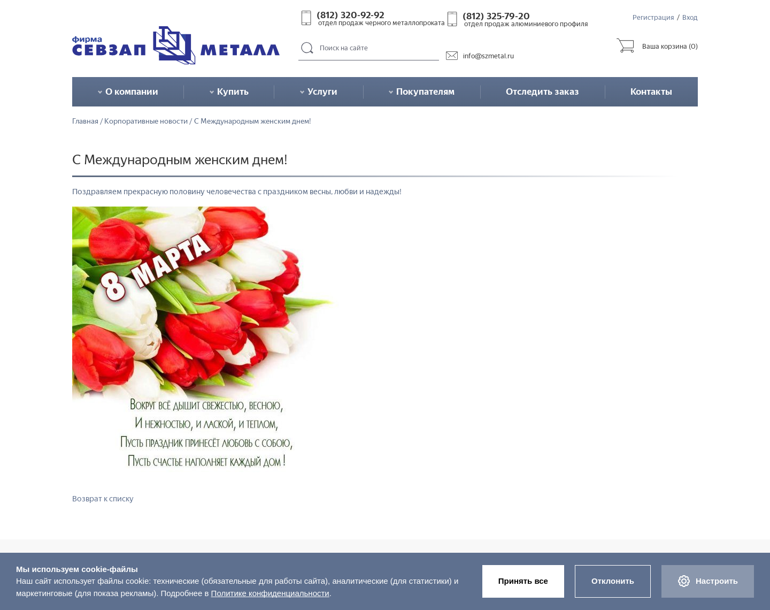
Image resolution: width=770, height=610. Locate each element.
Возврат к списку (103, 499)
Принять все (523, 580)
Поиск (307, 48)
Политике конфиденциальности (270, 593)
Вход (690, 17)
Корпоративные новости (146, 121)
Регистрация (653, 17)
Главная (85, 121)
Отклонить (612, 580)
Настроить (707, 581)
